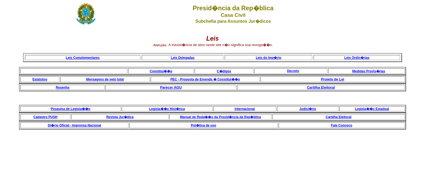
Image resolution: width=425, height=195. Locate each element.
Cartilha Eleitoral (321, 87)
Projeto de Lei (332, 79)
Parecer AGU (171, 87)
